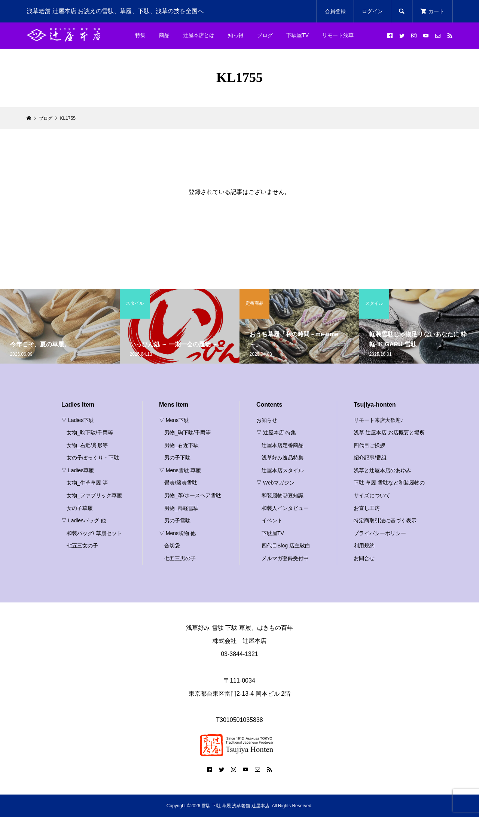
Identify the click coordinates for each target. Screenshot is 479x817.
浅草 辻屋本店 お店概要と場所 (389, 432)
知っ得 (236, 35)
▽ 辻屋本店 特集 (276, 432)
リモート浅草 (338, 35)
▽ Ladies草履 (77, 470)
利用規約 (364, 546)
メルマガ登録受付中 (285, 558)
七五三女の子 (82, 546)
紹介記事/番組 (370, 458)
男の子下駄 (177, 458)
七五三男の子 (180, 558)
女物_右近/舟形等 (87, 445)
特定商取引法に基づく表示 (385, 520)
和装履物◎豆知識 (282, 495)
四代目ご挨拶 (369, 445)
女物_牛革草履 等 (87, 483)
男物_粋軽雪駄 (181, 508)
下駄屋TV (297, 35)
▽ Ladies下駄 (77, 420)
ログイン (372, 11)
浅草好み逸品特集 (282, 458)
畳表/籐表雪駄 (180, 483)
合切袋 (172, 546)
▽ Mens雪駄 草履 (180, 470)
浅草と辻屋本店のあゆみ (382, 470)
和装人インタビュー (285, 508)
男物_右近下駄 (181, 445)
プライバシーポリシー (380, 533)
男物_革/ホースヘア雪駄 (192, 495)
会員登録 (335, 11)
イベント (272, 520)
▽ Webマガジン (275, 483)
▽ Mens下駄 (174, 420)
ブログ (265, 35)
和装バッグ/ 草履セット (94, 533)
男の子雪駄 (177, 520)
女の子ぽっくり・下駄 (93, 458)
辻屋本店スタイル (282, 470)
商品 (164, 35)
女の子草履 (80, 508)
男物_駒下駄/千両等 (187, 432)
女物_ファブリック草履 (94, 495)
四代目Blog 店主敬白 (286, 546)
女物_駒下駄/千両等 (90, 432)
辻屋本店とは (198, 35)
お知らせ (266, 420)
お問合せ (364, 558)
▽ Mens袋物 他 (177, 533)
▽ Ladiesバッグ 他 (83, 520)
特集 (140, 35)
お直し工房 (367, 508)
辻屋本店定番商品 (282, 445)
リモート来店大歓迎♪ (378, 420)
